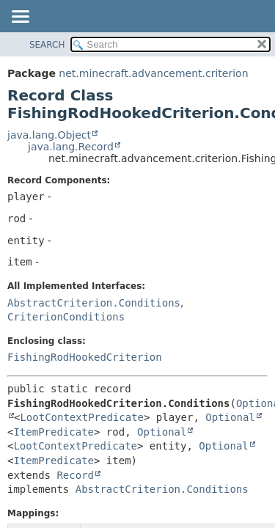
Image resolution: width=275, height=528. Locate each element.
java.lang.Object (49, 135)
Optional (229, 417)
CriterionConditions (66, 317)
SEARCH (47, 45)
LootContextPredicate (82, 417)
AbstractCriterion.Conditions (93, 303)
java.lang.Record (71, 147)
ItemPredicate (53, 432)
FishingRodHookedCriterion (84, 357)
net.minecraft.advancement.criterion (153, 73)
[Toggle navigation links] (19, 17)
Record (75, 475)
